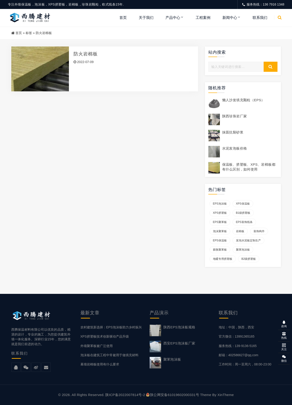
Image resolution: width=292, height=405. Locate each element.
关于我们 (146, 18)
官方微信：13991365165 (237, 336)
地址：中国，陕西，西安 (236, 327)
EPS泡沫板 (220, 203)
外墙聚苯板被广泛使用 (96, 346)
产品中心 (172, 18)
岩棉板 (240, 231)
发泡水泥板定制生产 (248, 240)
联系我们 (260, 18)
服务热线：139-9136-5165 (238, 346)
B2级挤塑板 (249, 258)
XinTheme (226, 395)
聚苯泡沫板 (243, 249)
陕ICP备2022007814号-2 (125, 395)
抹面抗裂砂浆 (232, 132)
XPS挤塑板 (220, 212)
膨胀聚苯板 (220, 249)
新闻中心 (229, 18)
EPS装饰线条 (244, 222)
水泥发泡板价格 (234, 148)
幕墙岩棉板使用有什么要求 (99, 364)
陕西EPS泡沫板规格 (179, 327)
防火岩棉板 (86, 53)
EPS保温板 (220, 240)
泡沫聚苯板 (220, 231)
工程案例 (203, 18)
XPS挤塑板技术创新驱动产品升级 (104, 336)
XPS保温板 (243, 203)
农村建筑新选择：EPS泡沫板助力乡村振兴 (111, 327)
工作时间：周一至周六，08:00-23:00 (245, 364)
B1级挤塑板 (243, 212)
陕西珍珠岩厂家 (234, 116)
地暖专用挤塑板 (222, 258)
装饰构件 (259, 231)
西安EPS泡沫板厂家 (179, 343)
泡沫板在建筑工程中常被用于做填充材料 (109, 355)
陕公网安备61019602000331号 (172, 395)
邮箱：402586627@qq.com (238, 355)
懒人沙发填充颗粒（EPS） (243, 100)
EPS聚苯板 (220, 222)
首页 (123, 18)
